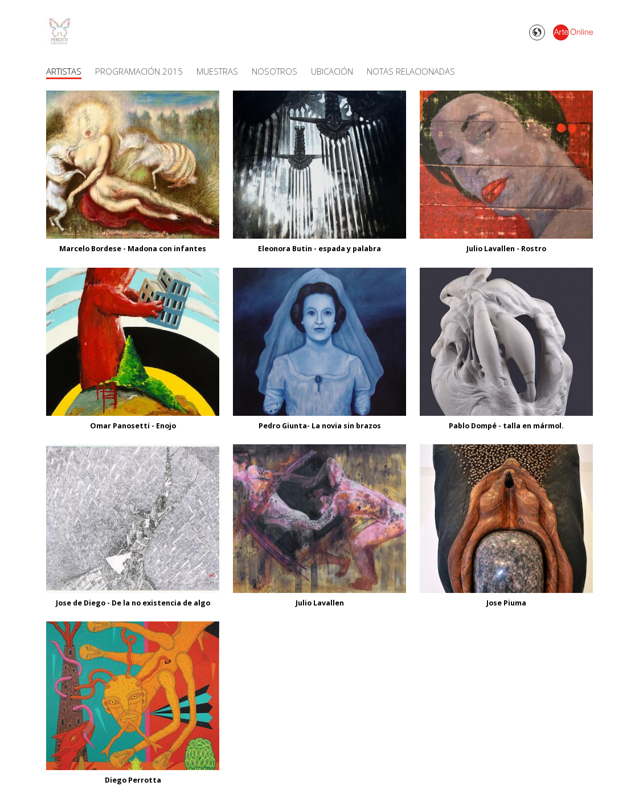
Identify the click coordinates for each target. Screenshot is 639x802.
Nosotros (274, 71)
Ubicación (332, 71)
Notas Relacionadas (411, 71)
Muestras (217, 71)
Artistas (63, 71)
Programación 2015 (139, 71)
